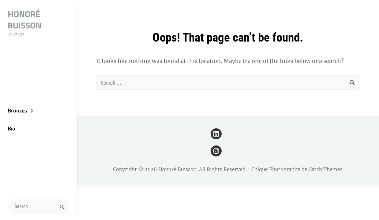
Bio (11, 128)
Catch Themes (326, 169)
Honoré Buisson (24, 19)
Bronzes (17, 110)
